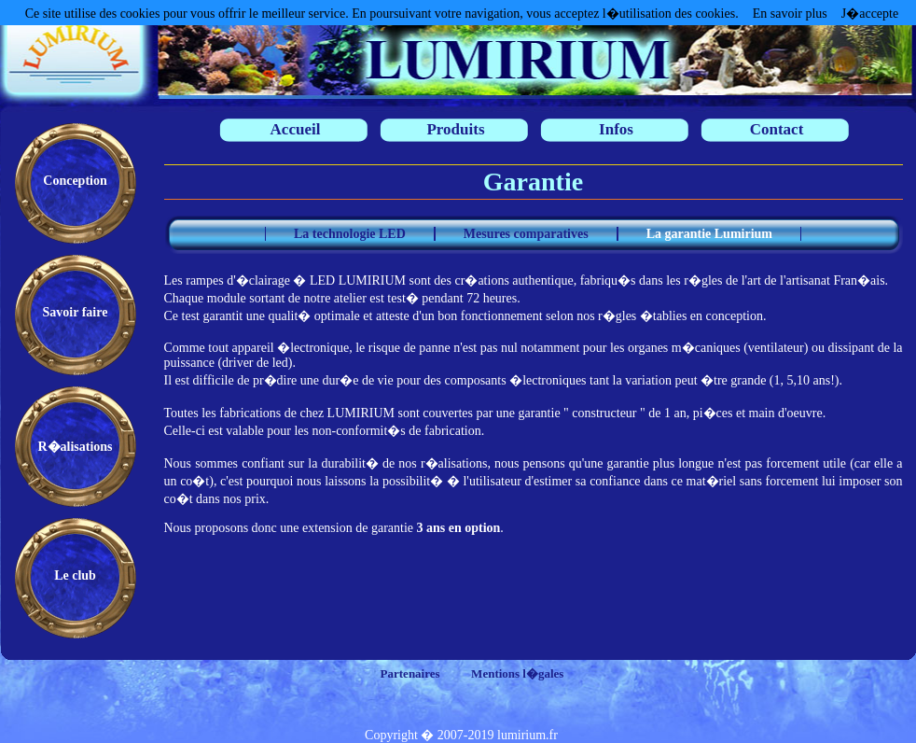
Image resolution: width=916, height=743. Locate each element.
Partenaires (410, 673)
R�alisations (74, 447)
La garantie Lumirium (709, 234)
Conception (74, 181)
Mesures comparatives (526, 234)
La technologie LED (350, 234)
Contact (777, 129)
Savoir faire (75, 312)
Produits (455, 129)
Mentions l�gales (517, 673)
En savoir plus (790, 14)
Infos (616, 129)
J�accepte (869, 14)
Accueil (296, 129)
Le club (75, 575)
